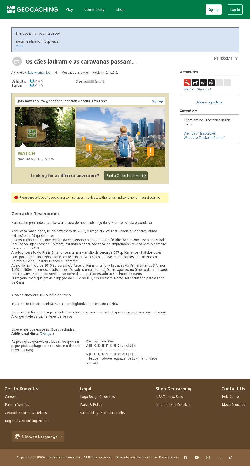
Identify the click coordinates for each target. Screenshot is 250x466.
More (19, 45)
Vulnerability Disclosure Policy (102, 412)
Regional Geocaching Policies (27, 420)
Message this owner (75, 73)
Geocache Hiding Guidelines (26, 412)
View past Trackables (200, 133)
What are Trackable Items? (204, 137)
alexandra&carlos (38, 73)
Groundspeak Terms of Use (136, 457)
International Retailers (173, 404)
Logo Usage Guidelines (97, 396)
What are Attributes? (197, 89)
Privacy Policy (169, 457)
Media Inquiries (233, 404)
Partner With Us (17, 404)
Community (94, 9)
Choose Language (38, 436)
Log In (235, 9)
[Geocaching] (32, 9)
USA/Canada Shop (170, 396)
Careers (11, 396)
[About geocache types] (17, 61)
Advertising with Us (209, 102)
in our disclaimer (149, 197)
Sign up (213, 9)
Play (69, 9)
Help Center (231, 396)
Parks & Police (91, 404)
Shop (120, 9)
